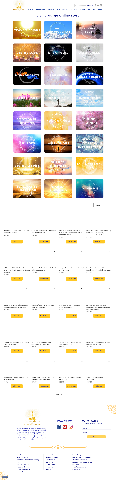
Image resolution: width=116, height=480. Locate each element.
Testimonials (50, 465)
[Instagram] (71, 427)
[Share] (5, 477)
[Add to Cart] (17, 241)
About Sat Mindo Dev (79, 460)
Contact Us (76, 469)
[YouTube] (65, 427)
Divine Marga (77, 455)
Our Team (75, 465)
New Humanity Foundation (81, 457)
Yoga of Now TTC (23, 465)
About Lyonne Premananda (82, 462)
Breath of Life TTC (23, 467)
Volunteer (49, 467)
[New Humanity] (95, 5)
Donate (48, 469)
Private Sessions (51, 460)
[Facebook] (59, 427)
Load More (58, 395)
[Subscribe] (96, 436)
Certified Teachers (79, 467)
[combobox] (102, 205)
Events (19, 455)
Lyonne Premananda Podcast (27, 472)
